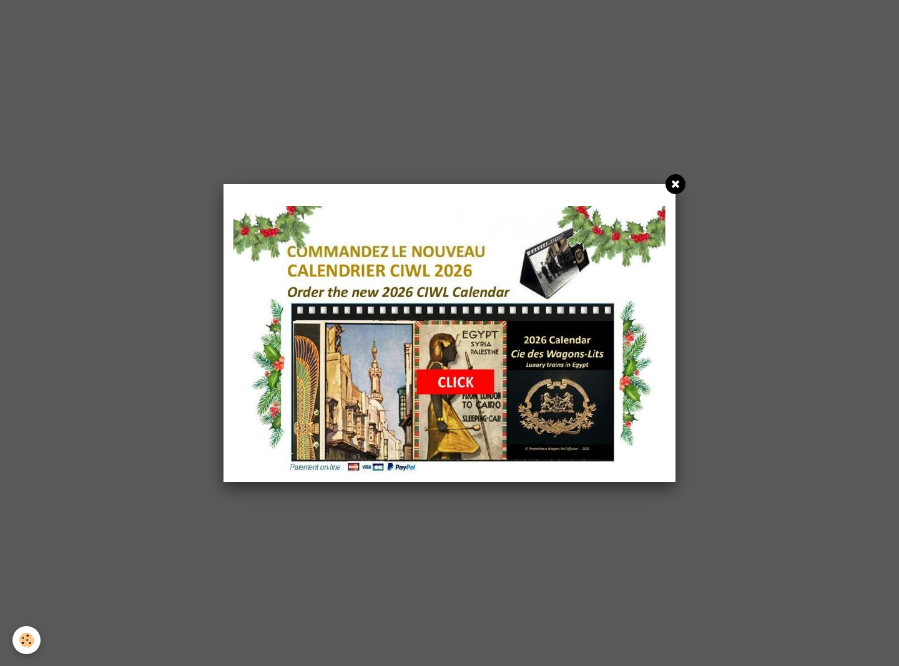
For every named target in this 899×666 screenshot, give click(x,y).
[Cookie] (26, 640)
